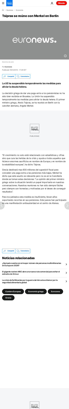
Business (10, 10)
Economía (19, 10)
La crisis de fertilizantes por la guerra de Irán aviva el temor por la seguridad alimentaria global (29, 281)
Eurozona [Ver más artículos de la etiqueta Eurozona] (55, 291)
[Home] (3, 10)
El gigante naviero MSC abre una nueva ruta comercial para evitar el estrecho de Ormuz (31, 272)
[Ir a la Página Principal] (9, 3)
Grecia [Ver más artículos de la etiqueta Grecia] (8, 297)
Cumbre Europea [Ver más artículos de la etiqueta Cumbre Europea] (13, 291)
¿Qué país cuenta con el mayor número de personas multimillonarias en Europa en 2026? (31, 264)
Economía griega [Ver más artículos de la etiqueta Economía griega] (35, 291)
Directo (61, 3)
